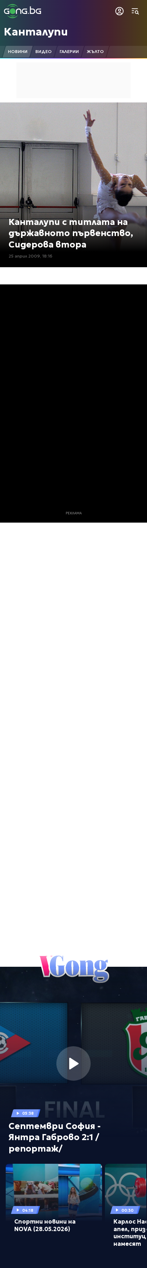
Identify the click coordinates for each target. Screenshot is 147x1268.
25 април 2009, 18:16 (30, 256)
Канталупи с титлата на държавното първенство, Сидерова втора (71, 233)
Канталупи (36, 31)
